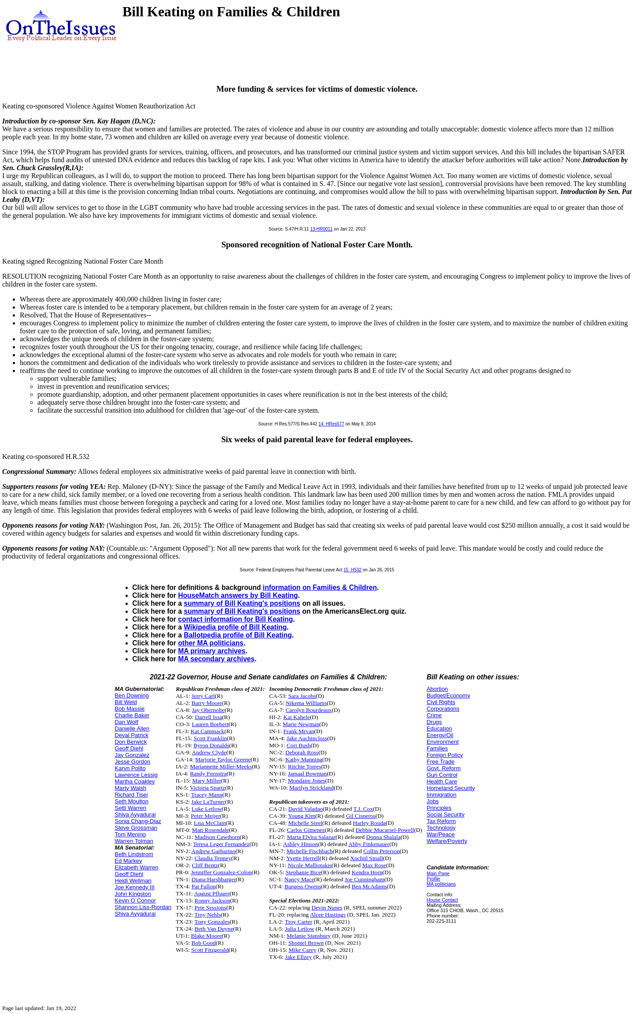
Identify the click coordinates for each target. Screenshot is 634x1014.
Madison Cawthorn (217, 837)
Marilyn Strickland (311, 787)
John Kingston (133, 894)
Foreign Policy (445, 755)
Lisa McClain (210, 823)
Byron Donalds (211, 745)
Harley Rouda (369, 823)
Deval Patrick (132, 735)
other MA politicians (210, 643)
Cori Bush (298, 745)
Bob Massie (130, 708)
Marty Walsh (131, 788)
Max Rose (374, 865)
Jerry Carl (203, 696)
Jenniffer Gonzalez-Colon (221, 872)
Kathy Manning (303, 759)
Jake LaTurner (208, 801)
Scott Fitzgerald (210, 950)
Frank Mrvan (299, 731)
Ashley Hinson (300, 844)
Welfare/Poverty (447, 841)
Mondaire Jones (306, 780)
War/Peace (441, 834)
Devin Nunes (327, 907)
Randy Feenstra (208, 773)
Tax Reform (441, 821)
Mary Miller (206, 780)
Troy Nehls (208, 914)
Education (439, 728)
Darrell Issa (208, 717)
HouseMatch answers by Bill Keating (238, 595)
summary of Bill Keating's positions (242, 603)
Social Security (445, 814)
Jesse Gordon (133, 761)
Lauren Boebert (210, 724)
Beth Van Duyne (214, 928)
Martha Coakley (135, 781)
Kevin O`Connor (135, 900)
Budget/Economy (448, 695)
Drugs (434, 722)
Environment (443, 741)
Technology (441, 827)
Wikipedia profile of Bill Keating (235, 627)
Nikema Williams (306, 703)
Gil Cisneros (361, 816)
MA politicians (441, 884)
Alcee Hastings (328, 914)
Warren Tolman (134, 841)
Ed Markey (128, 860)
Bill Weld (126, 702)
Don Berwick (131, 741)
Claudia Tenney (213, 858)
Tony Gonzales (212, 921)
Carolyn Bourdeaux (309, 710)
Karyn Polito (130, 768)
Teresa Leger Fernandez (221, 844)
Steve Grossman (136, 827)
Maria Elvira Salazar (311, 837)
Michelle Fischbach (310, 851)
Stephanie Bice (303, 872)
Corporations (443, 708)
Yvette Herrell (302, 858)
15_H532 (352, 569)
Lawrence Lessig (136, 775)
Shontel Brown (306, 942)
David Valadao (305, 808)
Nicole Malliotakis (310, 865)
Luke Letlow (206, 808)
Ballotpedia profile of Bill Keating (238, 635)
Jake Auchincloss (307, 738)
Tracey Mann (206, 794)
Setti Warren (131, 808)
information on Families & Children (320, 587)
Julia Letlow (299, 928)
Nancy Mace (299, 879)
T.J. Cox (363, 808)
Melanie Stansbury (309, 935)
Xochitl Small (366, 858)
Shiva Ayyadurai (135, 814)
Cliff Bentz (205, 865)
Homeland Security (451, 788)
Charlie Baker (132, 715)
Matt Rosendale (210, 830)
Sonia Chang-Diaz (138, 821)
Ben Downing (132, 695)
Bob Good (204, 942)
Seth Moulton (132, 801)
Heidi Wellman (133, 880)
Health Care (442, 781)
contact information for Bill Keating (235, 619)
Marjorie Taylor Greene (223, 759)
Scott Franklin (210, 738)
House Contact (442, 899)
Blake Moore (206, 935)
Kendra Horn (367, 872)
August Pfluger (212, 893)
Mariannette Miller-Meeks (221, 766)
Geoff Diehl (129, 748)
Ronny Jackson (212, 900)
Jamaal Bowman (307, 773)
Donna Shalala (383, 837)
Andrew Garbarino (213, 851)
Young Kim (301, 816)
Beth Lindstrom (134, 854)
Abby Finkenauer (368, 844)
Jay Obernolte (208, 710)
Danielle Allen (132, 728)
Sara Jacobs (302, 696)
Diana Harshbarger (214, 879)
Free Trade (441, 761)
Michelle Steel (305, 823)
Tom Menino (130, 834)
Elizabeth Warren (136, 867)
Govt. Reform (444, 768)
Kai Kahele (297, 717)
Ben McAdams (369, 886)
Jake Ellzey (298, 957)
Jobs (433, 801)
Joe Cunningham (364, 879)
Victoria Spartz (207, 787)
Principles (439, 808)
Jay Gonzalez (132, 755)
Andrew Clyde (209, 752)
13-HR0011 (321, 229)
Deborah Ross (301, 752)
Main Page (438, 873)
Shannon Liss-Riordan (143, 907)
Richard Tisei (131, 794)
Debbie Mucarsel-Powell (385, 830)
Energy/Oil (440, 735)
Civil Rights (441, 702)
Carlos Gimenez (306, 830)
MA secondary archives (216, 659)
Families (437, 748)
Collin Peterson (381, 851)
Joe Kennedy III (135, 887)
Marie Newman (301, 724)
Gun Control (442, 775)
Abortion (437, 689)
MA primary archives (212, 651)
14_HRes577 (331, 423)
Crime (434, 715)
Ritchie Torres (304, 766)
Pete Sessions (210, 907)
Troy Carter (298, 921)
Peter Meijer (205, 816)
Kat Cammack (208, 731)
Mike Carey (302, 950)
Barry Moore (207, 703)
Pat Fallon (203, 886)
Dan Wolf (126, 722)
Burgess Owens (302, 886)
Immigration (442, 794)
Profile (433, 878)
